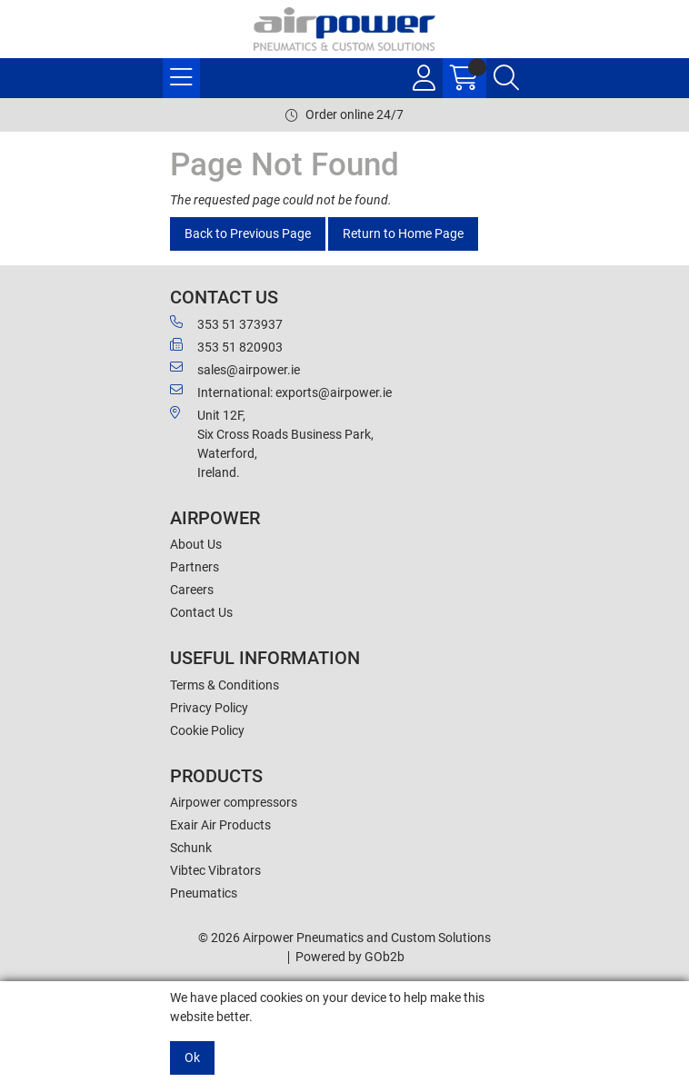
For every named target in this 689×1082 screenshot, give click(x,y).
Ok (192, 1057)
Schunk (191, 847)
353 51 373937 (226, 323)
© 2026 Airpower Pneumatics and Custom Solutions (344, 937)
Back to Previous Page (248, 233)
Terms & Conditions (224, 685)
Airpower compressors (233, 802)
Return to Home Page (403, 233)
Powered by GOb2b (349, 956)
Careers (192, 589)
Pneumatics (203, 893)
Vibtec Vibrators (215, 870)
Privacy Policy (209, 707)
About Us (196, 544)
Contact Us (201, 612)
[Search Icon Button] (506, 78)
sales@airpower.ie (235, 369)
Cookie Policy (207, 730)
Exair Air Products (220, 825)
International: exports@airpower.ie (281, 391)
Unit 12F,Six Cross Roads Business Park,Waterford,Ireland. (272, 443)
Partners (194, 567)
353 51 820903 (226, 346)
